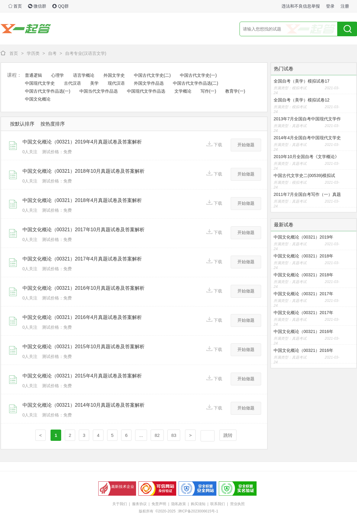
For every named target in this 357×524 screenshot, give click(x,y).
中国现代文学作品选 (146, 91)
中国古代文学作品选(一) (47, 91)
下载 (214, 144)
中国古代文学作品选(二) (195, 83)
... (141, 435)
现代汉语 (116, 83)
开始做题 (245, 144)
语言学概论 (83, 75)
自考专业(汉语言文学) (85, 53)
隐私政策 (178, 504)
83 (174, 435)
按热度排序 (52, 123)
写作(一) (208, 91)
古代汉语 (72, 83)
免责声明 (159, 504)
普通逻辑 (33, 75)
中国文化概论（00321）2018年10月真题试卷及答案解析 (84, 171)
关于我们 (119, 504)
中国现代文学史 (40, 83)
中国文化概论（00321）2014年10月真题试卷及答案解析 (84, 405)
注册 (345, 6)
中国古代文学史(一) (198, 75)
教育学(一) (235, 91)
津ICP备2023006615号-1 (198, 511)
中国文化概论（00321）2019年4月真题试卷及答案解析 (82, 141)
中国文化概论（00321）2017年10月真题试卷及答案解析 (84, 229)
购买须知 (198, 504)
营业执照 (237, 504)
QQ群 (60, 6)
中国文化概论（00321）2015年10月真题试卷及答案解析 (84, 346)
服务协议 (139, 504)
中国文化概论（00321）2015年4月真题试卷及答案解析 (82, 375)
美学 (94, 83)
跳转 (228, 435)
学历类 (33, 53)
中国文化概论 (38, 99)
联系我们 (217, 504)
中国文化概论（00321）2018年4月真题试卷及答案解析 (82, 200)
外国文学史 (114, 75)
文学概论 (182, 91)
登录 (330, 6)
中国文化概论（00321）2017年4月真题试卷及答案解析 (82, 258)
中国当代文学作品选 (98, 91)
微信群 (37, 6)
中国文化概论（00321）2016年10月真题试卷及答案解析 (84, 288)
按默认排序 (22, 123)
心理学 (57, 75)
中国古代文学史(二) (152, 75)
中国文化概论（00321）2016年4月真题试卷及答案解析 (82, 317)
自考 (52, 53)
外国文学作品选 (149, 83)
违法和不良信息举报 (301, 6)
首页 (15, 6)
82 (157, 435)
